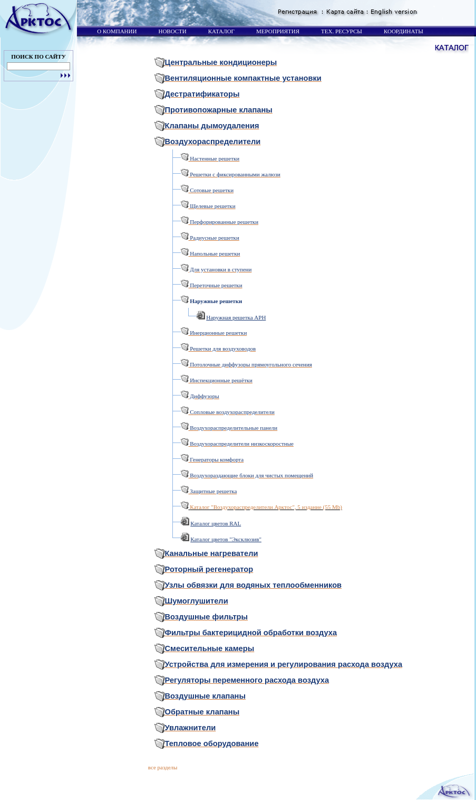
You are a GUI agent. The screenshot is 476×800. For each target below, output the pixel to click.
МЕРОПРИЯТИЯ (277, 31)
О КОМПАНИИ (116, 31)
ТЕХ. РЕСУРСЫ (340, 31)
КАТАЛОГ (221, 31)
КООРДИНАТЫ (402, 31)
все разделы (163, 767)
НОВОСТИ (172, 31)
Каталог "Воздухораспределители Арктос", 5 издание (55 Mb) (266, 507)
